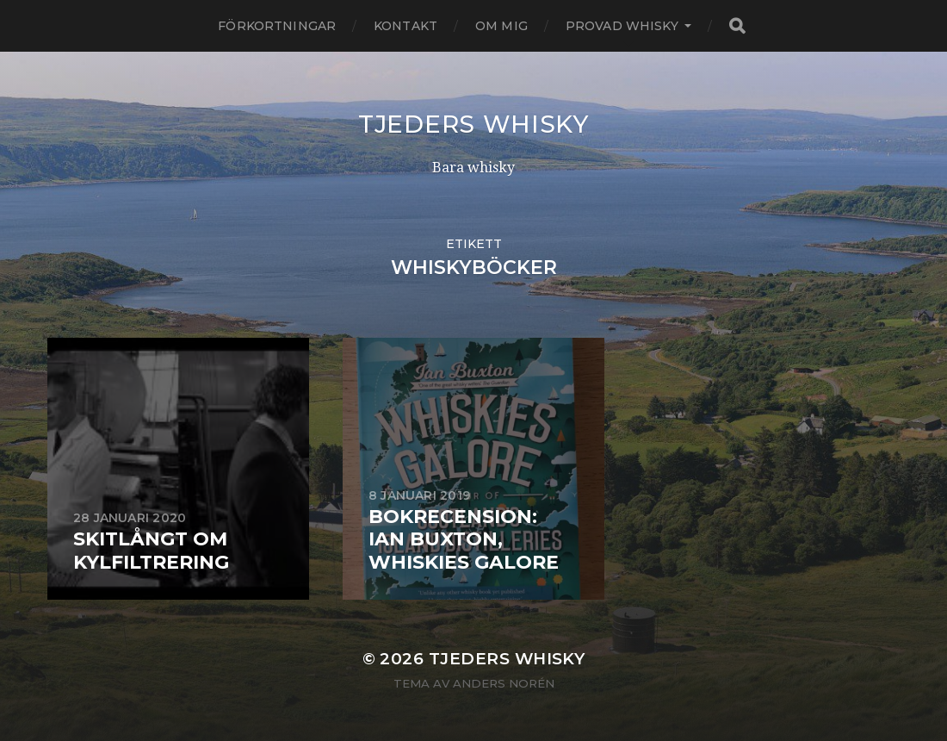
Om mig (501, 26)
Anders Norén (503, 683)
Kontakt (405, 26)
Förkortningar (277, 26)
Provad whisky (622, 26)
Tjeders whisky (473, 124)
